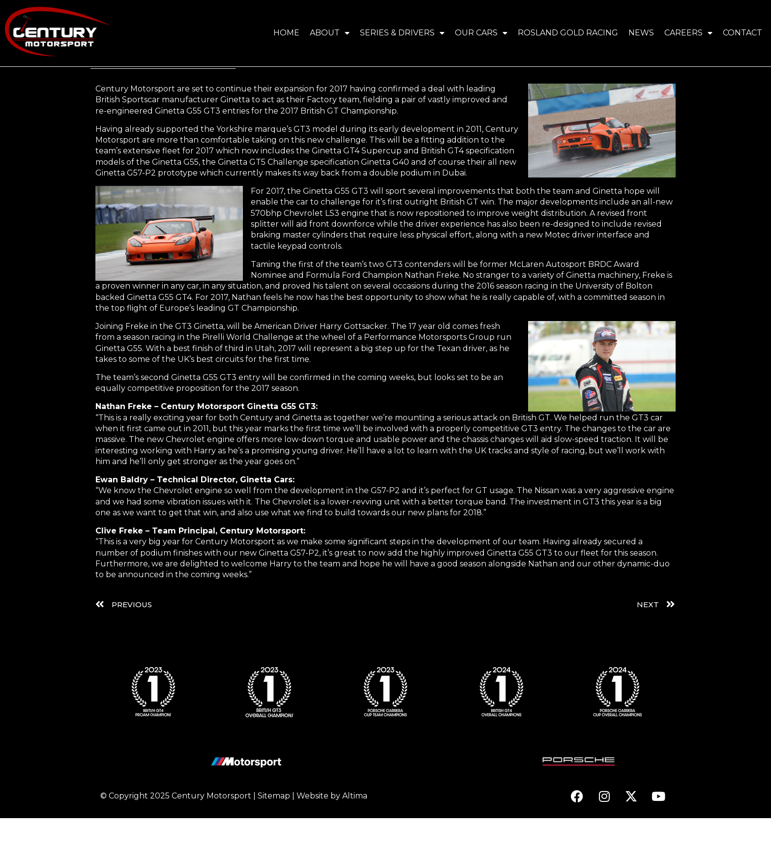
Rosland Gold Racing (568, 32)
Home (286, 32)
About (330, 33)
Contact (742, 32)
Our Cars (481, 33)
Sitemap (274, 832)
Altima (354, 832)
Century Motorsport (211, 832)
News (641, 32)
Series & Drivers (402, 33)
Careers (688, 33)
